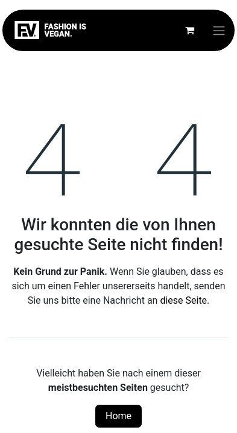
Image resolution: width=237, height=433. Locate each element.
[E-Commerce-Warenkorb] (189, 30)
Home (118, 416)
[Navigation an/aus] (219, 30)
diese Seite (183, 300)
